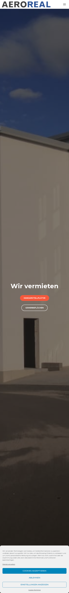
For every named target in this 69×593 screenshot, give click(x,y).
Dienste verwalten (8, 564)
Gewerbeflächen (34, 308)
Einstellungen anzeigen (34, 584)
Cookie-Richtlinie (34, 590)
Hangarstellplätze (34, 298)
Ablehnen (34, 577)
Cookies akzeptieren (34, 571)
